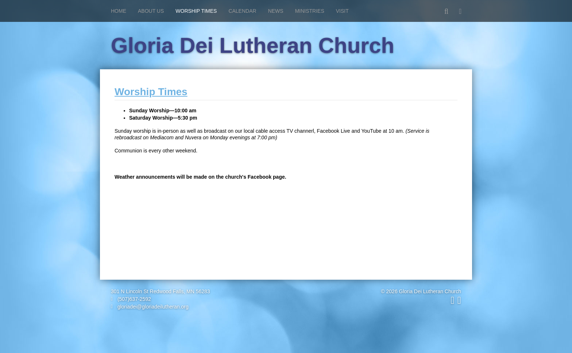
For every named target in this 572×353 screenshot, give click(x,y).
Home (118, 11)
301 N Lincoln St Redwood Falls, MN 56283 (160, 291)
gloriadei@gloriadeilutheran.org (150, 307)
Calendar (242, 11)
